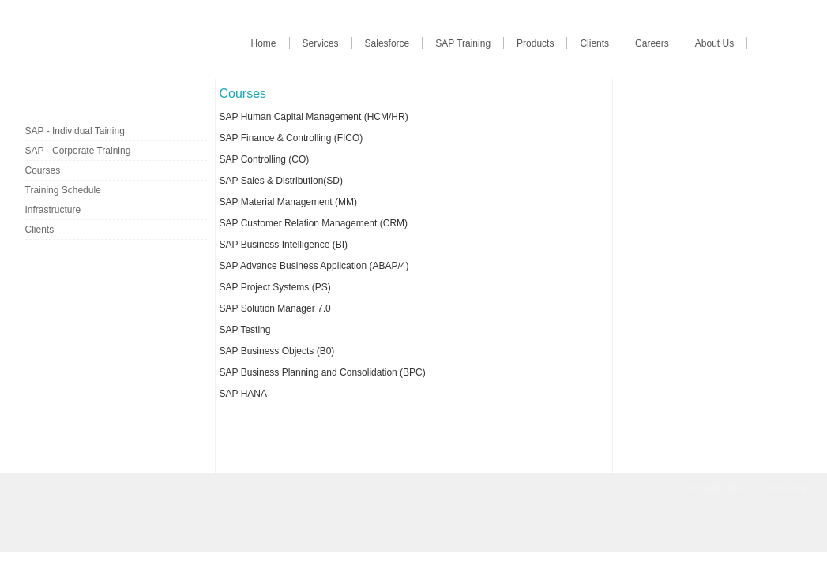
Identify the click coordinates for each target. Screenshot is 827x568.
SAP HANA (243, 393)
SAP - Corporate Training (78, 150)
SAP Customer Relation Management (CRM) (314, 223)
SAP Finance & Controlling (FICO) (291, 138)
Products (535, 43)
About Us (714, 43)
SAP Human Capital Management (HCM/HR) (314, 116)
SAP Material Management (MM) (289, 201)
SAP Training (463, 43)
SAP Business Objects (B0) (277, 351)
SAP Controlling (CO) (265, 159)
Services (321, 43)
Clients (594, 43)
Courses (43, 170)
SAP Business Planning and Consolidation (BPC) (323, 372)
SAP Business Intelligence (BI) (284, 244)
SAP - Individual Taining (75, 130)
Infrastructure (53, 209)
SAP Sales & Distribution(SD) (282, 180)
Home (263, 43)
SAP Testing (245, 329)
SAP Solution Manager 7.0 (275, 308)
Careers (652, 43)
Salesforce (387, 43)
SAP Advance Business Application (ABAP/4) (314, 265)
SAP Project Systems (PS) (275, 287)
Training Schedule (63, 190)
